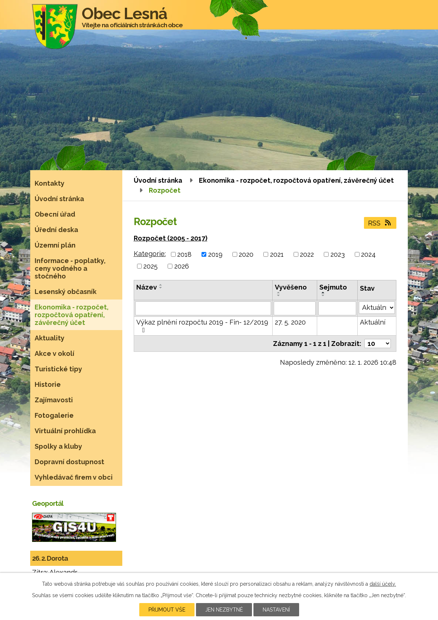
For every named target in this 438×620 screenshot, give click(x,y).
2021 (277, 254)
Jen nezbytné (224, 610)
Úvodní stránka (158, 180)
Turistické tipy (58, 369)
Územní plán (55, 245)
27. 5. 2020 (290, 322)
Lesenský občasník (66, 291)
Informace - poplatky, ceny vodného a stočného (70, 268)
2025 (150, 266)
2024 (368, 254)
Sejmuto (333, 287)
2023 (337, 254)
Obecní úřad (55, 214)
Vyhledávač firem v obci (74, 477)
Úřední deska (56, 230)
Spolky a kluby (58, 446)
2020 (246, 254)
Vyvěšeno (291, 287)
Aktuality (49, 338)
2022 (307, 254)
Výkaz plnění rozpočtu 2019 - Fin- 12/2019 (202, 325)
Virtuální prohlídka (65, 431)
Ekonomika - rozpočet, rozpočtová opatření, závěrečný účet (296, 180)
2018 (184, 254)
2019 (215, 254)
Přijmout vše (166, 610)
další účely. (382, 584)
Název (146, 287)
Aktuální (372, 322)
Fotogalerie (54, 415)
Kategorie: (150, 254)
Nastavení (276, 610)
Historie (48, 384)
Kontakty (49, 183)
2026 (181, 266)
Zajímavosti (54, 400)
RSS (380, 223)
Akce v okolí (54, 353)
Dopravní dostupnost (69, 462)
